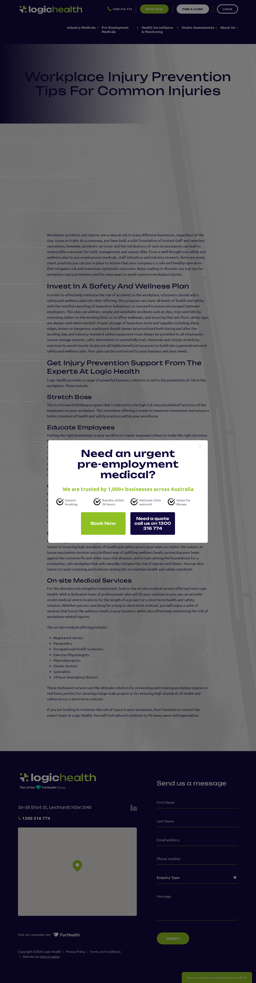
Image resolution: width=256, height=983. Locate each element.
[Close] (200, 447)
